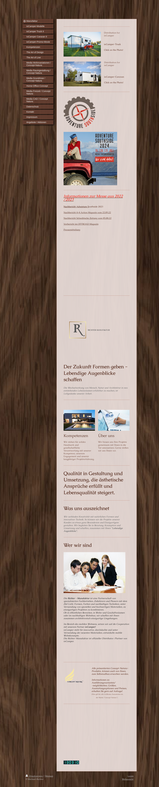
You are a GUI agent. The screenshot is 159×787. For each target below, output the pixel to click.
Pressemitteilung (72, 229)
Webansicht (127, 779)
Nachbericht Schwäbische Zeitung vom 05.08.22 (87, 218)
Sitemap (49, 776)
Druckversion (34, 776)
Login (130, 776)
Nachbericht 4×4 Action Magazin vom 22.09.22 (87, 212)
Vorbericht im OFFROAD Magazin (81, 224)
